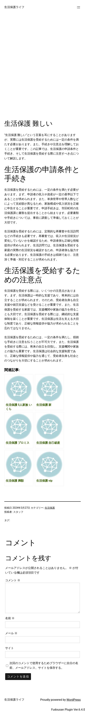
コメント (12, 580)
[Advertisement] (42, 70)
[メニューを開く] (78, 7)
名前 (9, 618)
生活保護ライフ (14, 7)
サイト (9, 648)
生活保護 (50, 507)
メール (11, 633)
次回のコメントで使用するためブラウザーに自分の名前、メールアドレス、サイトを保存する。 (43, 665)
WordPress (74, 699)
